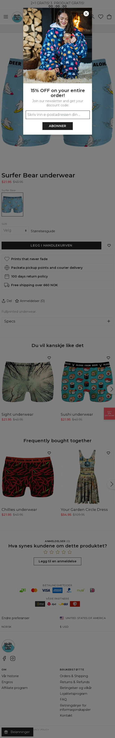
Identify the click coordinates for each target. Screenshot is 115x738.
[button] (57, 369)
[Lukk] (86, 13)
